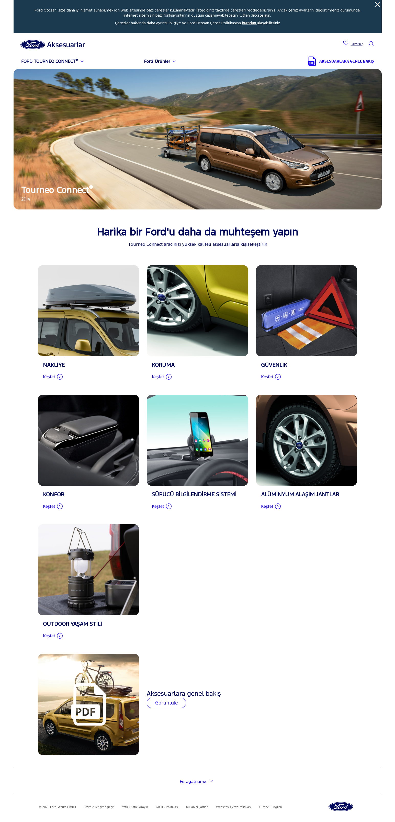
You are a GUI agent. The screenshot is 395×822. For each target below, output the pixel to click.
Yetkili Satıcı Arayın (135, 807)
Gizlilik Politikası (167, 807)
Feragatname (193, 781)
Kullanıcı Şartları (197, 807)
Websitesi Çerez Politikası (233, 807)
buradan (249, 22)
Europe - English (270, 807)
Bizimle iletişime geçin (99, 807)
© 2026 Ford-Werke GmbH (57, 807)
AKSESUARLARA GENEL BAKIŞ (346, 61)
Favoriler (357, 44)
